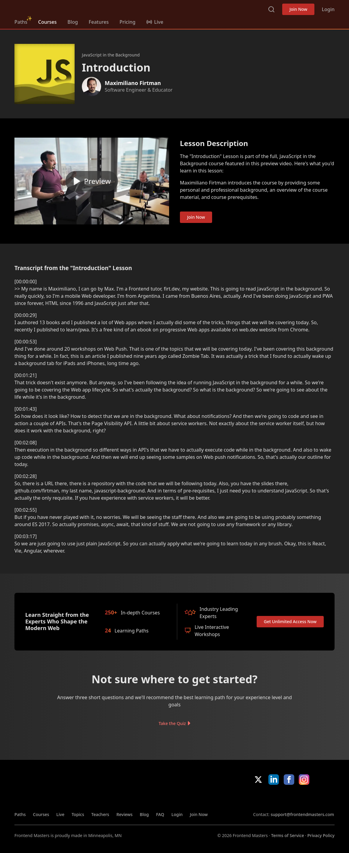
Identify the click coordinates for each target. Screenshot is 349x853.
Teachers (100, 814)
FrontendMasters (46, 8)
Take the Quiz (172, 723)
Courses (47, 22)
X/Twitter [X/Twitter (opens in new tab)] (258, 779)
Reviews (124, 814)
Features (99, 22)
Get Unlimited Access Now (290, 621)
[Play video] (91, 181)
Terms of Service (287, 835)
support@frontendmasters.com (302, 814)
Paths (20, 22)
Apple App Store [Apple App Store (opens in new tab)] (271, 798)
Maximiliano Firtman (133, 83)
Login (328, 9)
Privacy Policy (321, 835)
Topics (78, 814)
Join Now (298, 9)
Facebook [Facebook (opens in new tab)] (289, 779)
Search (271, 9)
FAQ (160, 814)
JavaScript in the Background (111, 55)
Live (60, 814)
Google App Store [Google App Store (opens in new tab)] (314, 798)
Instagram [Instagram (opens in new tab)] (304, 779)
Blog (72, 22)
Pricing (127, 22)
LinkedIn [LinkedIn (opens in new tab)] (273, 779)
